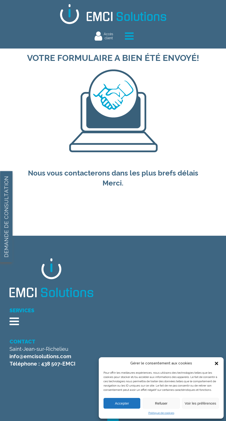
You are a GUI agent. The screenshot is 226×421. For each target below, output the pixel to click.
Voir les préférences (200, 403)
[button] (216, 363)
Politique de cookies (161, 413)
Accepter (122, 403)
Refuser (161, 403)
